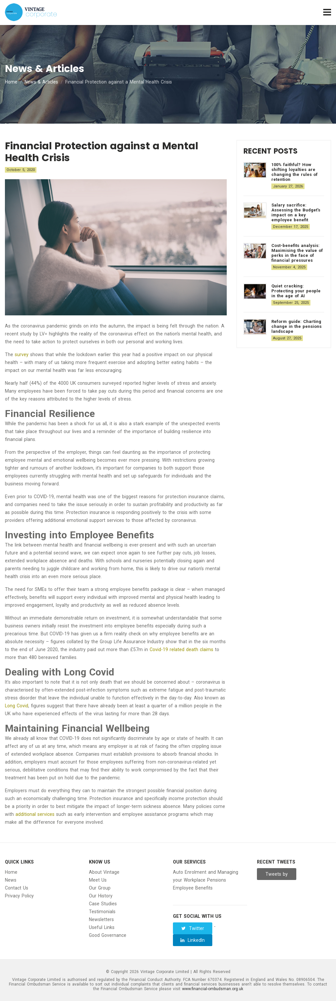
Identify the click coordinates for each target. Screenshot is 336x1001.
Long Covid (16, 705)
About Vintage (104, 872)
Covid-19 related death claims (181, 649)
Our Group (100, 888)
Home (11, 82)
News (10, 880)
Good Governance (107, 935)
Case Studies (103, 903)
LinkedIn (192, 940)
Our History (101, 895)
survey (22, 354)
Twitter (192, 928)
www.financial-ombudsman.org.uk (212, 989)
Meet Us (98, 880)
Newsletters (101, 919)
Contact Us (16, 888)
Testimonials (102, 911)
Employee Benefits (193, 888)
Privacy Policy (19, 895)
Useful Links (102, 927)
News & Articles (41, 82)
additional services (34, 814)
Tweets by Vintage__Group (277, 875)
